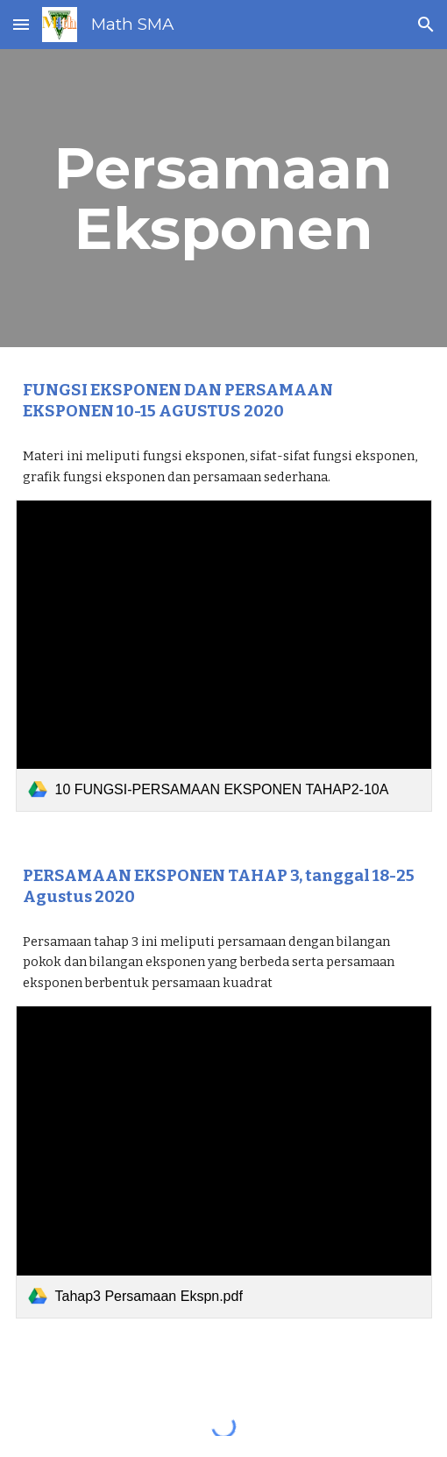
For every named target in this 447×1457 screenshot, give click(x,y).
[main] (224, 198)
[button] (21, 24)
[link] (224, 656)
